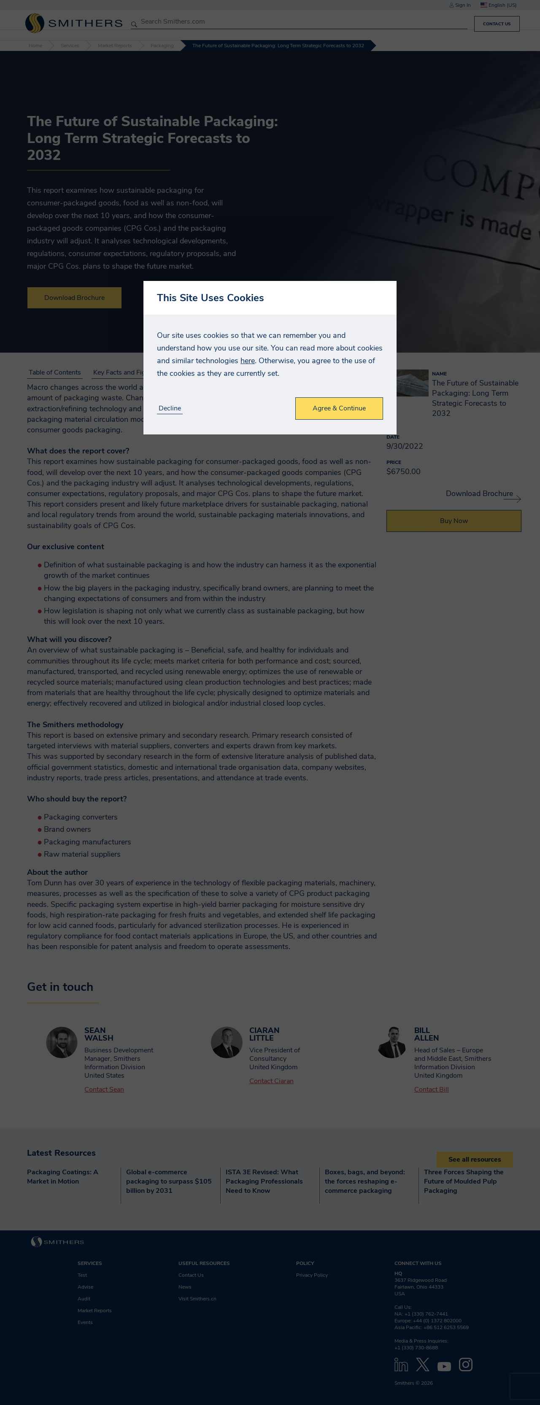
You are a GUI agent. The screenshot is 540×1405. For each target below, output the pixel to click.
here (247, 361)
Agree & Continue (339, 408)
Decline (170, 408)
